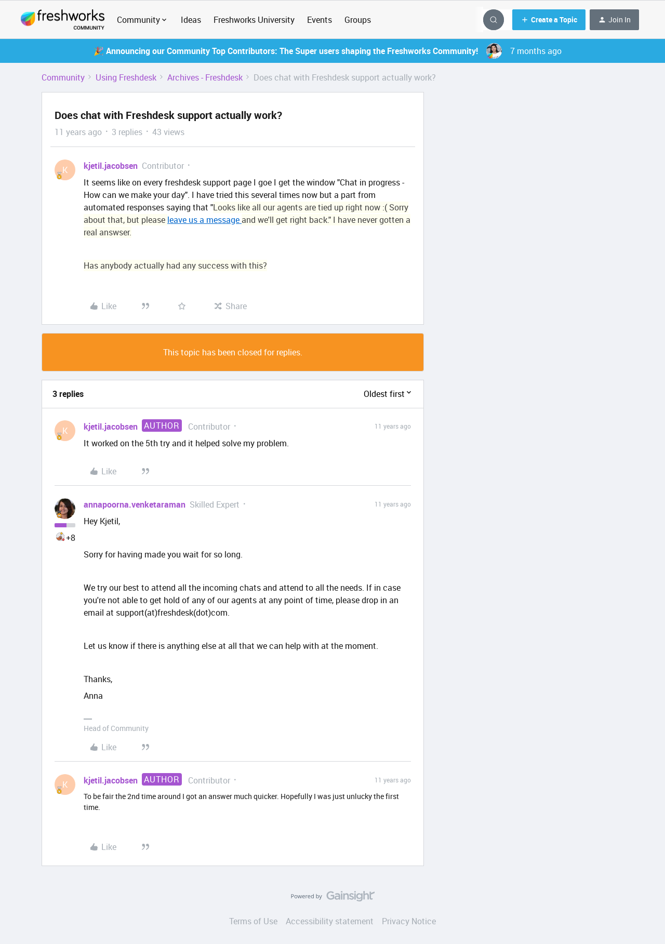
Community (63, 77)
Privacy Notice (409, 921)
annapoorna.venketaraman (134, 504)
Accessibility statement (330, 921)
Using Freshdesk (126, 77)
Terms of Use (253, 921)
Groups (357, 19)
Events (319, 19)
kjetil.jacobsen (111, 165)
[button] (549, 19)
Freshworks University (254, 19)
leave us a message (204, 219)
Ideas (191, 19)
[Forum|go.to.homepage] (62, 19)
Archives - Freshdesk (205, 77)
